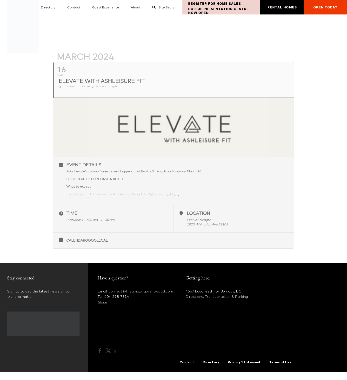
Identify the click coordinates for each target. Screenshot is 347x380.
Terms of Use (280, 370)
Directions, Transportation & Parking (217, 305)
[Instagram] (117, 359)
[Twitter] (108, 359)
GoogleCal (96, 248)
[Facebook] (100, 359)
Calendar (75, 248)
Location (198, 221)
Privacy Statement (244, 370)
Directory (211, 370)
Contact (187, 370)
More (102, 310)
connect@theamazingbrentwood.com (141, 299)
